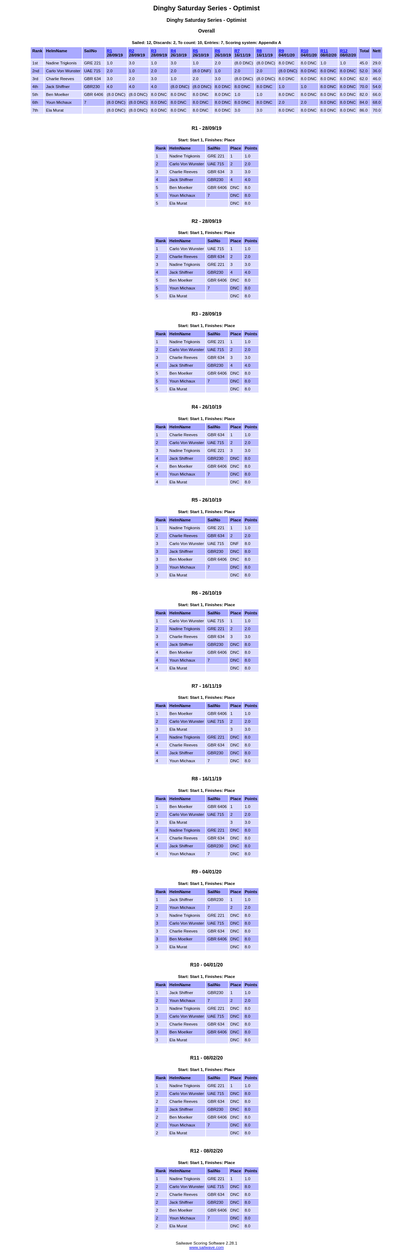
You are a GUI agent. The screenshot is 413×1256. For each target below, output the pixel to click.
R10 (304, 51)
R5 (195, 51)
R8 (259, 51)
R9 (281, 51)
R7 (237, 51)
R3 (153, 51)
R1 (109, 51)
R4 (173, 51)
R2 (131, 51)
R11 (324, 51)
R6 (217, 51)
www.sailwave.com (206, 1247)
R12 (344, 51)
